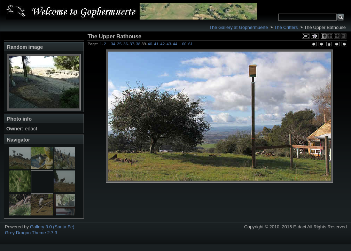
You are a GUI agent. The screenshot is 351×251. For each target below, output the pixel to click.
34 (113, 44)
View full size (306, 36)
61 (190, 44)
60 (184, 44)
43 (168, 44)
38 (138, 44)
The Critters (286, 27)
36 (125, 44)
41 (156, 44)
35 (119, 44)
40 (150, 44)
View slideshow (315, 36)
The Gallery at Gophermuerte (238, 27)
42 (162, 44)
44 (175, 44)
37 (132, 44)
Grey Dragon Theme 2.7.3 (31, 232)
